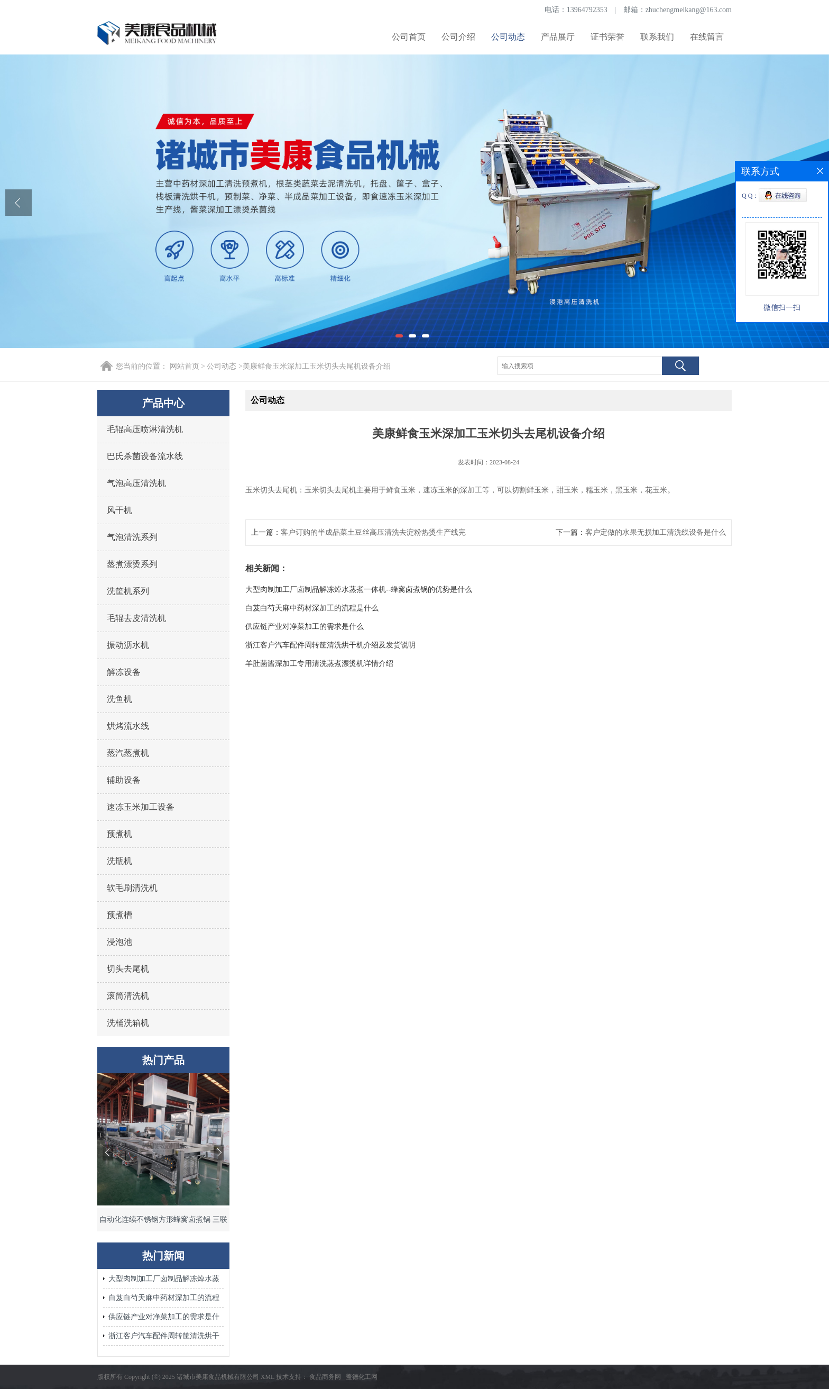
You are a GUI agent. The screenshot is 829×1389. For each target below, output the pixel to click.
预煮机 (119, 833)
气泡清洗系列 (132, 537)
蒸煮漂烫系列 (132, 564)
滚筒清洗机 (128, 995)
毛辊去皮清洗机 (136, 618)
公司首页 (409, 36)
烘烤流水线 (128, 725)
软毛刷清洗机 (132, 887)
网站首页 (184, 366)
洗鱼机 (119, 698)
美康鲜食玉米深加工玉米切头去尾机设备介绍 (317, 366)
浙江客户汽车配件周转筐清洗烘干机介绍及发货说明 (163, 1338)
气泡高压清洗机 (136, 483)
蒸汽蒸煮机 (128, 752)
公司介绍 (458, 36)
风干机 (119, 510)
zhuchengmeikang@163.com (689, 10)
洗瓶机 (119, 860)
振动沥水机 (128, 645)
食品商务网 (325, 1377)
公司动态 (508, 36)
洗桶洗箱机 (128, 1022)
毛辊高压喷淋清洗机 (145, 429)
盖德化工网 (361, 1377)
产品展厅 (558, 36)
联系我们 (657, 36)
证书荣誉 (607, 36)
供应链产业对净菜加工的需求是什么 (163, 1319)
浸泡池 (119, 941)
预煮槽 (119, 914)
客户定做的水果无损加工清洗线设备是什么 (655, 532)
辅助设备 (124, 779)
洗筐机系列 (128, 591)
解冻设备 (124, 672)
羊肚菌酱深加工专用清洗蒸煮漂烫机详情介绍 (319, 664)
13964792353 (587, 10)
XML (267, 1377)
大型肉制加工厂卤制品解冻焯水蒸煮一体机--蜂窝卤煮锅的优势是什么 (163, 1281)
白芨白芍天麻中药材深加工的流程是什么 (163, 1300)
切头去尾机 (128, 968)
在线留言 (707, 36)
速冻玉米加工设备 (140, 806)
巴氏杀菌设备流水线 (145, 456)
